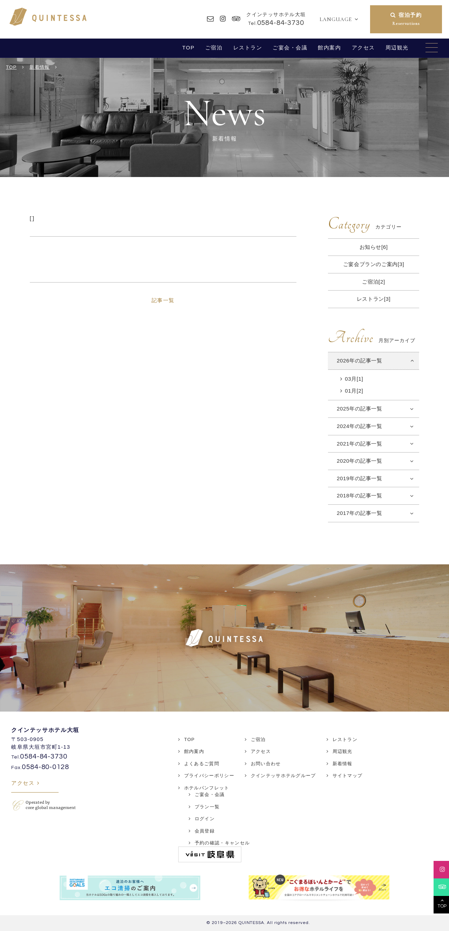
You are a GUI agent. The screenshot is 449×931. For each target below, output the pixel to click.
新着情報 (343, 763)
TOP (188, 47)
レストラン (247, 47)
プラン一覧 (207, 806)
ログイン (205, 818)
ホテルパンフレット (206, 787)
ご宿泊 (214, 47)
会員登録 (205, 831)
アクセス (363, 47)
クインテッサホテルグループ (283, 775)
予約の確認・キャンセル (222, 842)
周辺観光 (397, 47)
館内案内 (329, 47)
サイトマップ (348, 775)
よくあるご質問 (201, 763)
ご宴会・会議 (290, 47)
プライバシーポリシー (209, 775)
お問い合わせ (266, 763)
